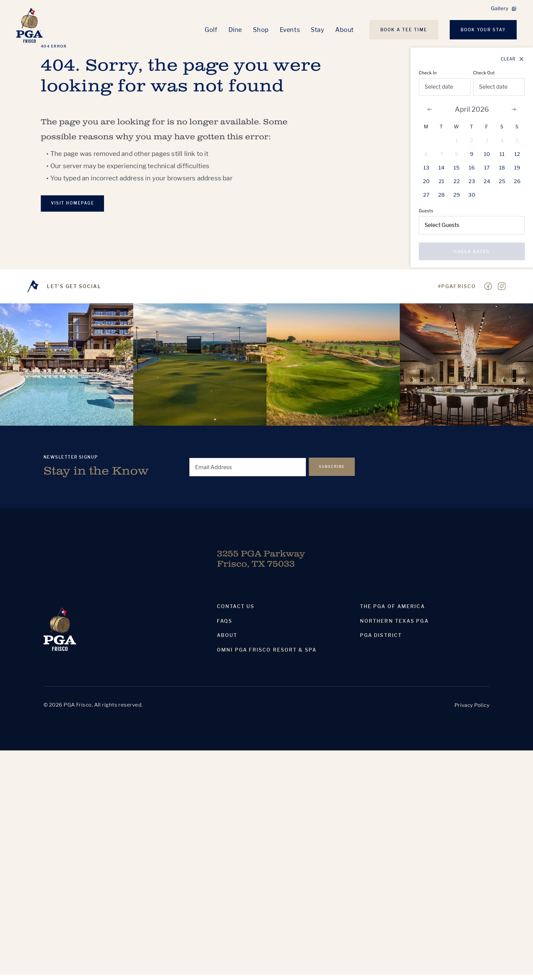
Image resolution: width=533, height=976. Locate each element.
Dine (235, 29)
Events (290, 29)
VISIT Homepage (74, 204)
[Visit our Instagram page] (502, 288)
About (344, 29)
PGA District (381, 636)
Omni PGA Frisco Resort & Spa (266, 651)
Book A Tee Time (403, 29)
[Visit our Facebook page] (488, 288)
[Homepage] (30, 26)
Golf (211, 29)
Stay (317, 29)
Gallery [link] (500, 8)
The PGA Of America (392, 607)
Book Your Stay (483, 29)
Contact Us (235, 607)
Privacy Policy (471, 706)
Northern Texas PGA (394, 622)
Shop (261, 29)
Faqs (224, 622)
